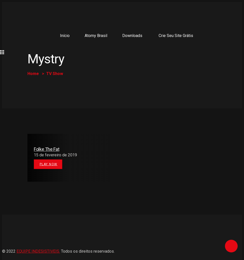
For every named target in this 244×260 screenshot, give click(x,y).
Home (33, 73)
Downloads (132, 35)
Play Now (48, 164)
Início (65, 35)
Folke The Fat (46, 149)
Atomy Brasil (96, 35)
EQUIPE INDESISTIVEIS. (38, 251)
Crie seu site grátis (176, 35)
